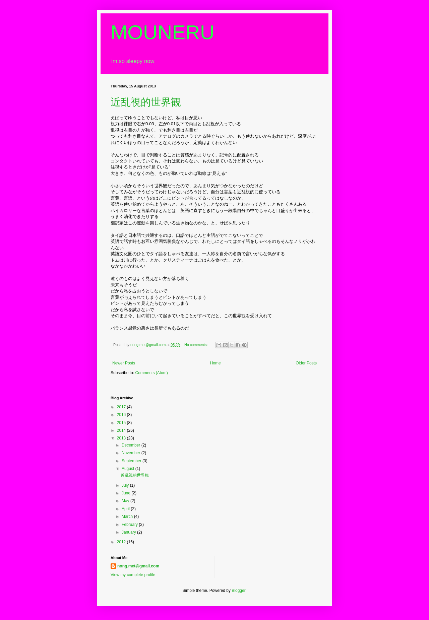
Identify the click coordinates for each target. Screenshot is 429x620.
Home (215, 363)
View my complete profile (133, 574)
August (128, 468)
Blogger (238, 590)
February (130, 524)
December (131, 445)
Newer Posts (123, 363)
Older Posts (306, 363)
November (131, 453)
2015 (122, 422)
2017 (122, 407)
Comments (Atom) (151, 372)
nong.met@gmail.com (138, 566)
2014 (122, 430)
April (126, 508)
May (126, 500)
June (126, 493)
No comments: (196, 345)
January (129, 532)
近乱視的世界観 (146, 102)
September (132, 461)
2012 (122, 542)
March (128, 516)
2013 (122, 438)
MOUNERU (162, 32)
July (126, 485)
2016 (122, 414)
